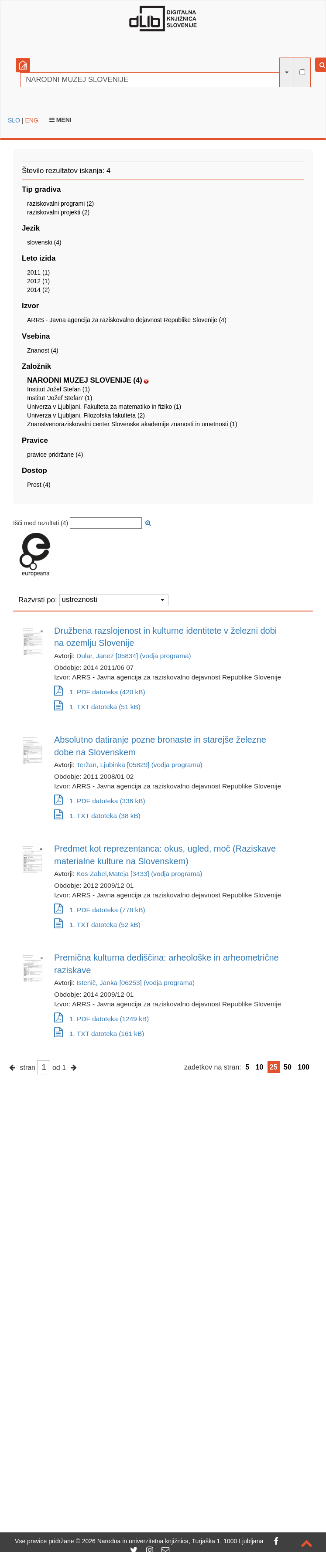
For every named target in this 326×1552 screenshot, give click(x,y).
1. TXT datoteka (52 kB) (97, 924)
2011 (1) (38, 272)
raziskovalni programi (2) (60, 203)
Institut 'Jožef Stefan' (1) (59, 397)
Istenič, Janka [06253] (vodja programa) (135, 982)
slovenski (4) (44, 242)
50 (288, 1067)
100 (303, 1067)
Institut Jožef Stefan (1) (58, 389)
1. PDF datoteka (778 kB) (99, 910)
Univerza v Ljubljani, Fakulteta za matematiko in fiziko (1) (104, 406)
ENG (31, 120)
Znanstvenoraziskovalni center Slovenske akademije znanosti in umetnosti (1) (132, 424)
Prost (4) (39, 484)
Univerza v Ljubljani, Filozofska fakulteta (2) (86, 415)
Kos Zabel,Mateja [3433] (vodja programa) (139, 873)
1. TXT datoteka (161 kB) (99, 1033)
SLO (14, 120)
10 (260, 1067)
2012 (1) (38, 281)
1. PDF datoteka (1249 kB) (101, 1018)
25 (274, 1067)
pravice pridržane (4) (55, 454)
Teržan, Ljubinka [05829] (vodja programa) (139, 764)
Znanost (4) (42, 350)
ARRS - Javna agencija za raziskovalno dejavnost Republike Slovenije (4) (126, 319)
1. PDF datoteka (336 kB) (99, 801)
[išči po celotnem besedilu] (302, 72)
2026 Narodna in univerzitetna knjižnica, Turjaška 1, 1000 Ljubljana (173, 1541)
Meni (60, 119)
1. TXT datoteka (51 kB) (97, 706)
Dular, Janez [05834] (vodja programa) (133, 655)
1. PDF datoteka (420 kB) (99, 692)
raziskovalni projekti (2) (58, 212)
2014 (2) (38, 289)
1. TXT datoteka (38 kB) (97, 815)
